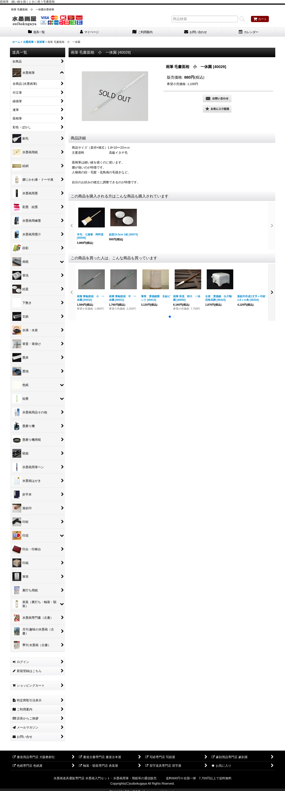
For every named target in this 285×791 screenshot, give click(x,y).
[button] (217, 109)
